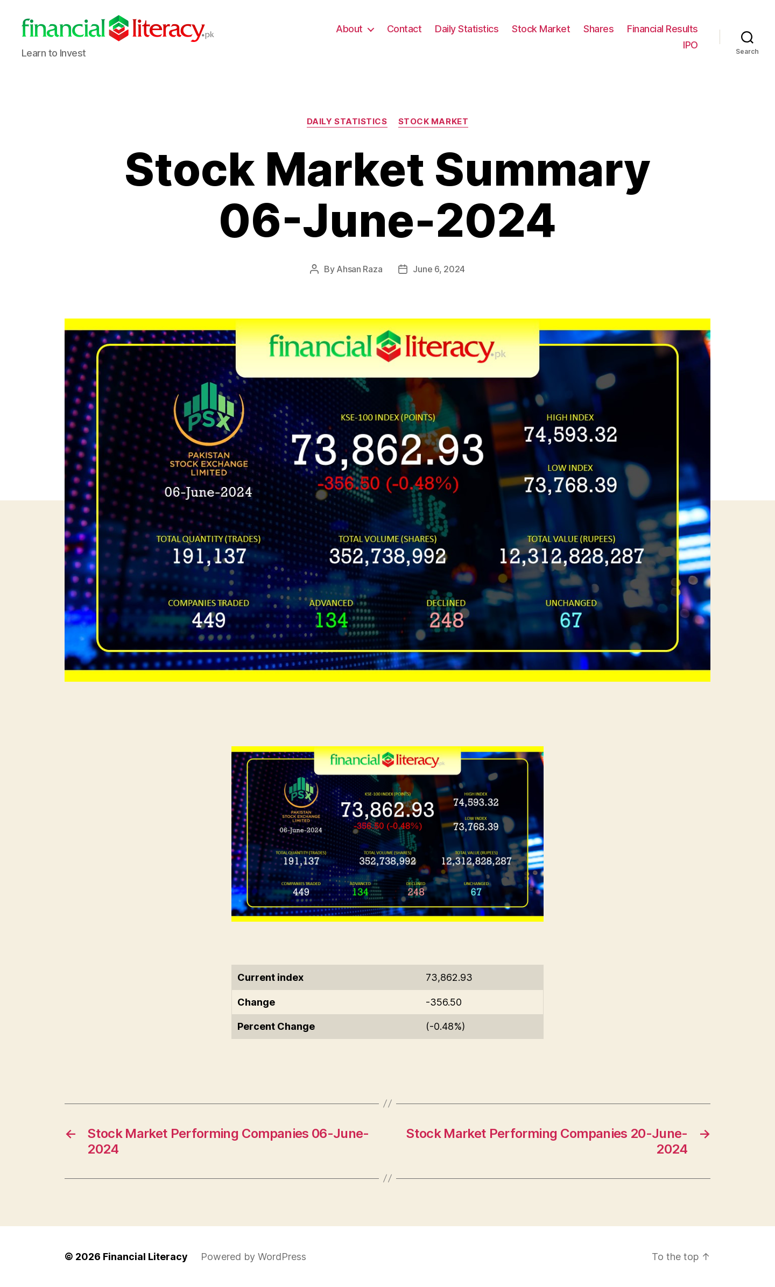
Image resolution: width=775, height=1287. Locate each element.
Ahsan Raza (359, 269)
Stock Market (541, 28)
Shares (598, 28)
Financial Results (662, 28)
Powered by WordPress (253, 1256)
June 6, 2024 (439, 269)
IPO (690, 45)
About (349, 28)
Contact (404, 28)
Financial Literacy (145, 1256)
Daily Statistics (466, 28)
